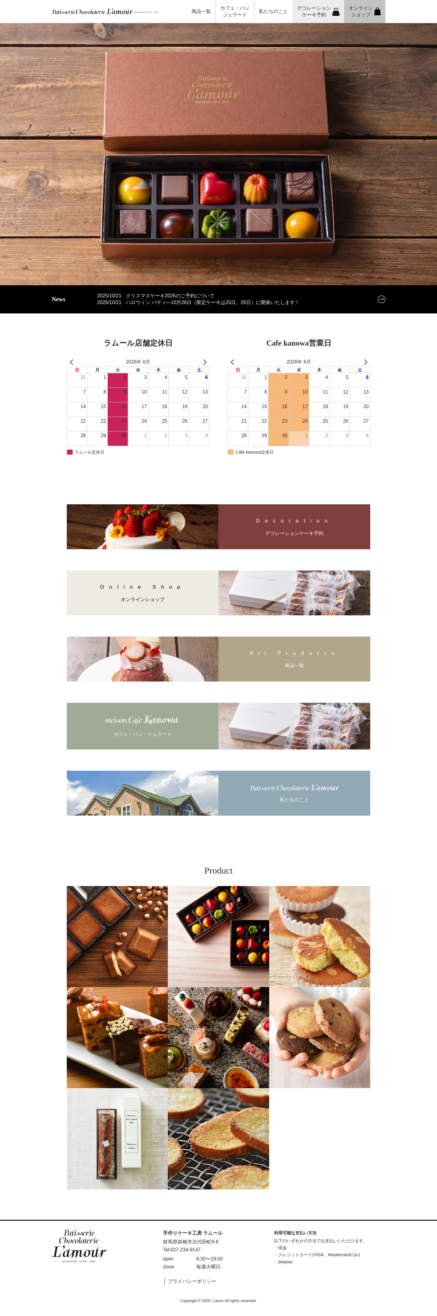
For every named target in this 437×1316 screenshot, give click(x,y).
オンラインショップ (365, 11)
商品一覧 (201, 11)
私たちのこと (273, 11)
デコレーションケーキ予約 (318, 11)
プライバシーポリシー (192, 1281)
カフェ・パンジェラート (234, 11)
